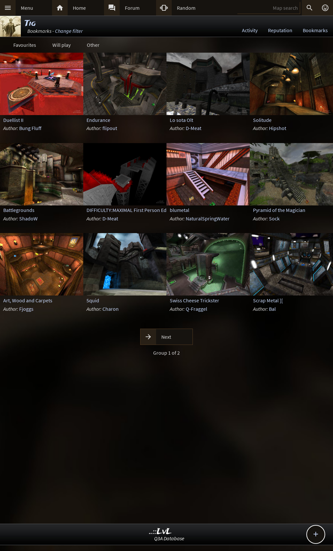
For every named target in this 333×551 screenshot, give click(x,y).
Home (79, 8)
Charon (110, 309)
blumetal (179, 210)
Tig (30, 23)
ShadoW (28, 218)
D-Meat (193, 128)
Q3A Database (169, 538)
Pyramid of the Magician (279, 210)
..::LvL (160, 531)
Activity (250, 30)
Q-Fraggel (196, 309)
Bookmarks (315, 30)
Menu (27, 8)
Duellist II (13, 120)
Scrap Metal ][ (268, 300)
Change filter (69, 31)
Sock (274, 218)
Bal (272, 309)
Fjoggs (26, 309)
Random (186, 8)
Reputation (280, 30)
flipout (109, 128)
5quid (93, 300)
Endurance (98, 120)
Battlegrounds (18, 210)
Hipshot (277, 128)
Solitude (262, 120)
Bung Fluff (30, 128)
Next (166, 337)
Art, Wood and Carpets (27, 300)
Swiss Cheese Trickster (194, 300)
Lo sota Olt (181, 120)
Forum (132, 8)
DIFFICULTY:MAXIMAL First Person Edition (132, 210)
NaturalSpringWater (208, 218)
